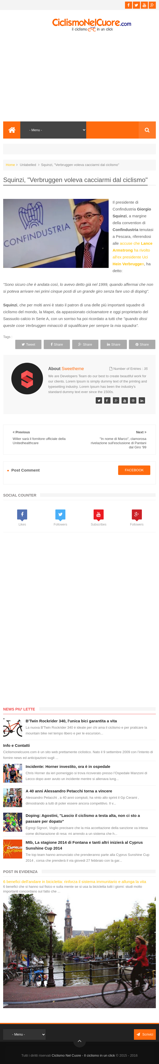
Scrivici (145, 1034)
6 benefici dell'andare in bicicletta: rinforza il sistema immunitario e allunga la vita (74, 881)
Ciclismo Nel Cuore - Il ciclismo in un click (83, 1055)
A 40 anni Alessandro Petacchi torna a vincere (69, 791)
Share (57, 344)
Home (10, 165)
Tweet (28, 344)
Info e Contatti (16, 745)
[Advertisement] (79, 77)
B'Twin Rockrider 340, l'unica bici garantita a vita (71, 721)
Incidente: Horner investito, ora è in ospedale (68, 766)
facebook (134, 470)
